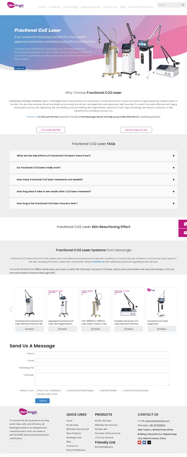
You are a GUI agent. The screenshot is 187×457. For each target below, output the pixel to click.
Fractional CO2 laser (101, 269)
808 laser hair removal (78, 429)
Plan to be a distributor (48, 390)
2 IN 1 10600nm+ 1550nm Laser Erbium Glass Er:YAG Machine (94, 322)
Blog (69, 441)
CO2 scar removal (104, 437)
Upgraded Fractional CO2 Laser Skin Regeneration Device (60, 322)
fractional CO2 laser (68, 116)
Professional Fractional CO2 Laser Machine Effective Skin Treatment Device (29, 322)
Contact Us (72, 445)
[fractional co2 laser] (93, 49)
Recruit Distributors (76, 450)
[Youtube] (139, 442)
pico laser (61, 269)
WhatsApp (143, 425)
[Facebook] (144, 442)
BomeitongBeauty (104, 446)
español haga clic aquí (136, 129)
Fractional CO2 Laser (89, 144)
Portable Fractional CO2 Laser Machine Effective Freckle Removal (126, 322)
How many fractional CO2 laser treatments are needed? (50, 179)
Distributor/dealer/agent (80, 390)
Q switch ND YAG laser (78, 269)
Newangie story (74, 437)
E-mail (141, 420)
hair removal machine (152, 269)
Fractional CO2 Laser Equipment (158, 322)
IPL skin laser (72, 425)
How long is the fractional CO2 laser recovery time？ (47, 203)
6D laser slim (101, 429)
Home (69, 420)
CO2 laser (56, 100)
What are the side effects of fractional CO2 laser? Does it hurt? (54, 155)
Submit (43, 400)
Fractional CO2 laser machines (26, 100)
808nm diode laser (45, 269)
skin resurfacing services (148, 116)
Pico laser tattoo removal (107, 433)
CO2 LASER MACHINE (51, 129)
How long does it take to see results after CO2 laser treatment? (54, 191)
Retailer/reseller (108, 390)
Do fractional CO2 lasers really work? (39, 167)
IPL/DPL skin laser (103, 420)
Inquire (29, 329)
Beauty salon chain (47, 394)
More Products (74, 433)
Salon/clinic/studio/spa (135, 390)
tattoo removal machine (126, 269)
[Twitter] (149, 442)
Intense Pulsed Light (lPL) (42, 272)
